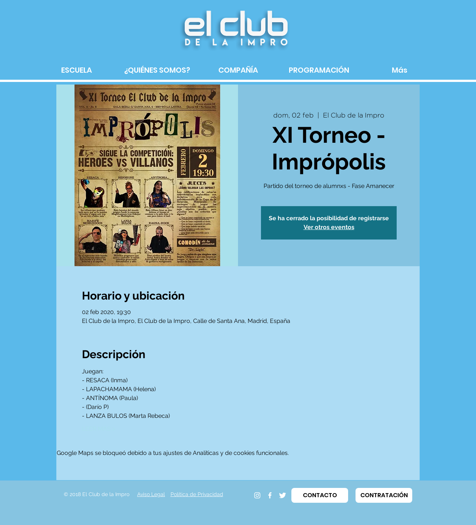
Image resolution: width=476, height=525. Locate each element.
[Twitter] (282, 495)
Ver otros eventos (329, 227)
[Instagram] (257, 495)
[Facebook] (270, 495)
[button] (319, 495)
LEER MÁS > (98, 428)
